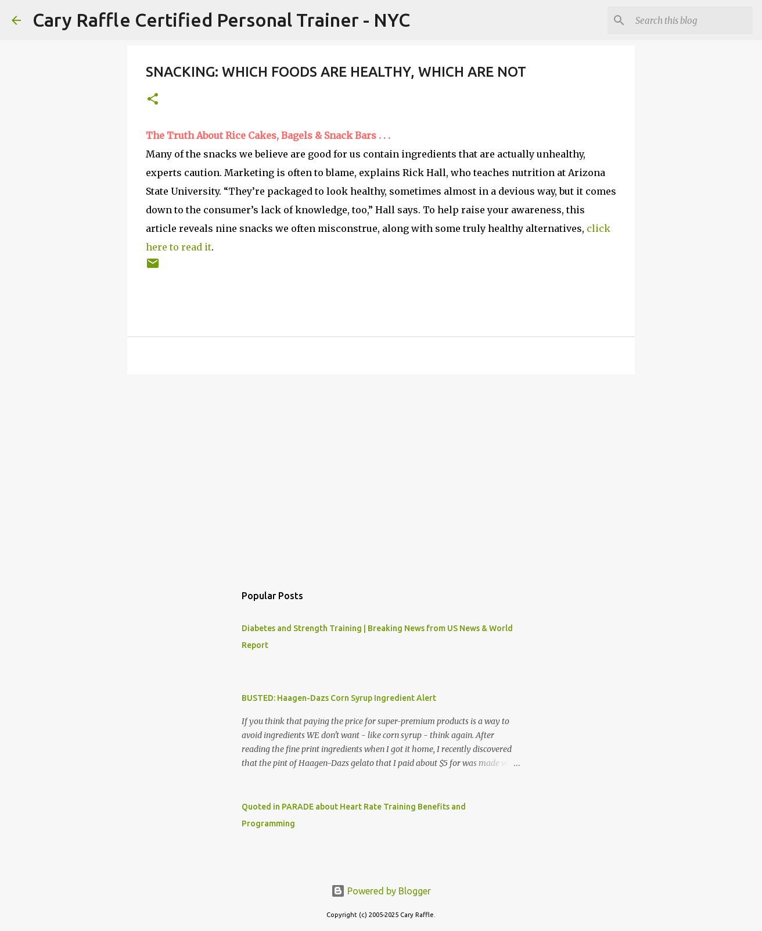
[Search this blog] (692, 20)
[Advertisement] (381, 473)
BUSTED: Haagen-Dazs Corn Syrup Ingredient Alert (339, 698)
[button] (153, 100)
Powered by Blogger (381, 891)
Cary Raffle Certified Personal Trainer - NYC (221, 19)
